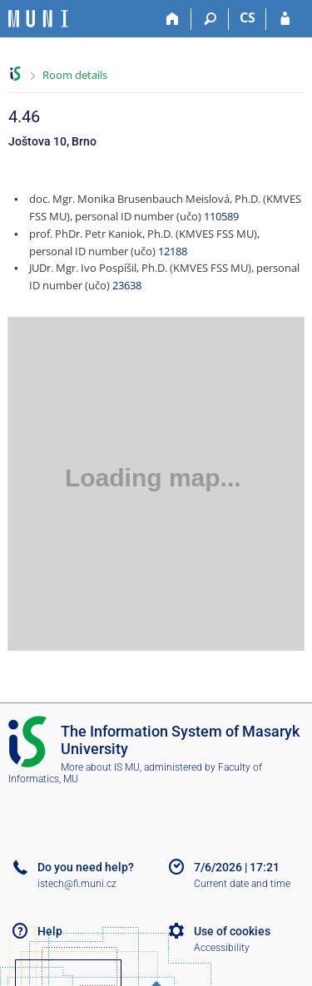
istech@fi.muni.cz (76, 884)
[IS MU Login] (285, 19)
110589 (221, 216)
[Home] (172, 19)
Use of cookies (232, 931)
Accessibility (222, 948)
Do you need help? (85, 867)
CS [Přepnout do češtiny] (247, 17)
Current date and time (242, 884)
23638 (126, 285)
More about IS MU (100, 767)
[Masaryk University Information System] (38, 18)
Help (49, 931)
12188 (172, 251)
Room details (74, 74)
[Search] (210, 19)
